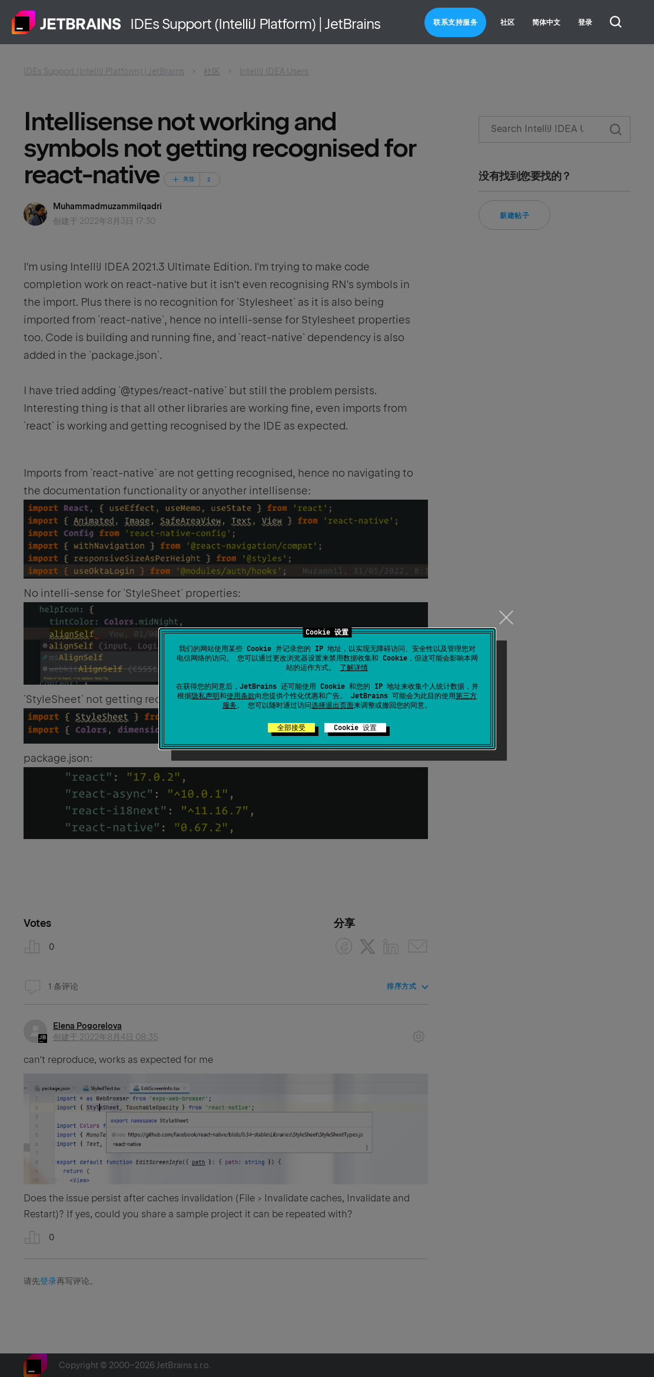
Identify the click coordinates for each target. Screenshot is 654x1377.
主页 (66, 22)
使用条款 (241, 696)
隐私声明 (205, 696)
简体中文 (546, 22)
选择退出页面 (332, 705)
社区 (507, 22)
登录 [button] (585, 22)
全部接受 (291, 727)
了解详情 (354, 667)
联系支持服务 (455, 22)
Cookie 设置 (355, 727)
